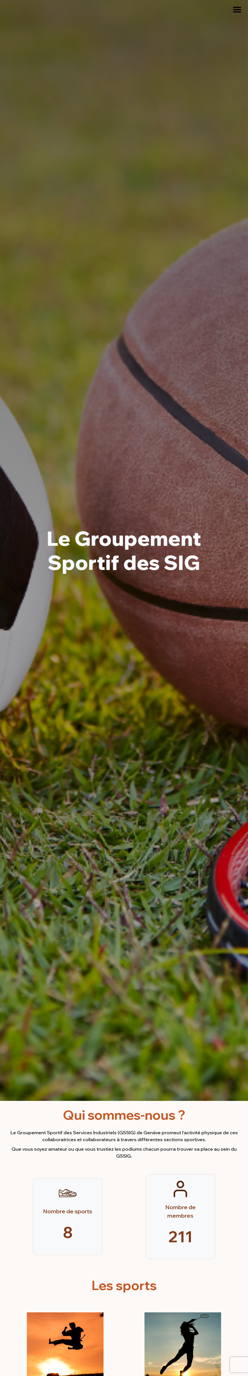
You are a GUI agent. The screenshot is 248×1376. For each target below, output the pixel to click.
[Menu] (235, 9)
